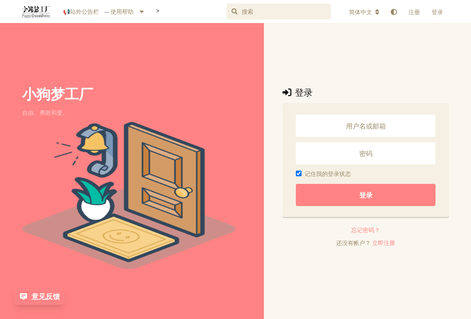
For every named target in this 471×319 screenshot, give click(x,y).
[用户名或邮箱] (366, 126)
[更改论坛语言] (364, 12)
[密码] (366, 153)
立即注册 (383, 243)
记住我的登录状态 (323, 174)
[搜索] (289, 11)
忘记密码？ (365, 230)
